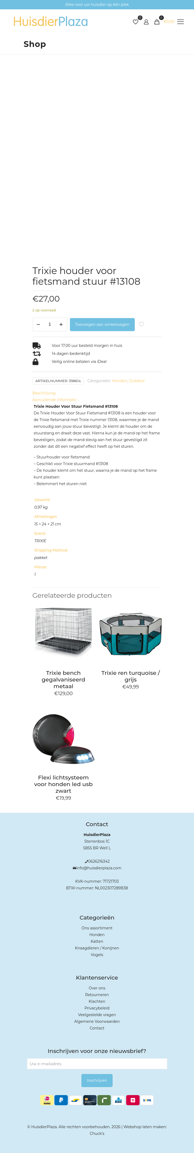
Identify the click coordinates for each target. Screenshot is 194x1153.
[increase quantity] (61, 324)
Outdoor (137, 380)
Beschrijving (44, 393)
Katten (97, 941)
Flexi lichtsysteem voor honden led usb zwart (63, 784)
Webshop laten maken (145, 1126)
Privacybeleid (97, 1008)
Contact (97, 1028)
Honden (119, 380)
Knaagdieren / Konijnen (97, 948)
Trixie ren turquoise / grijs (130, 676)
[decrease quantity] (38, 324)
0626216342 (99, 861)
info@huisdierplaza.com (98, 868)
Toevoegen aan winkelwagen (102, 324)
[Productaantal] (50, 324)
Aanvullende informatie (55, 399)
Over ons (97, 988)
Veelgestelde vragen (97, 1014)
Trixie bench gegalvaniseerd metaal (63, 679)
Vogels (97, 954)
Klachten (97, 1001)
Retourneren (97, 994)
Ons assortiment (96, 928)
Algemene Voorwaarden (97, 1021)
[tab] (97, 393)
